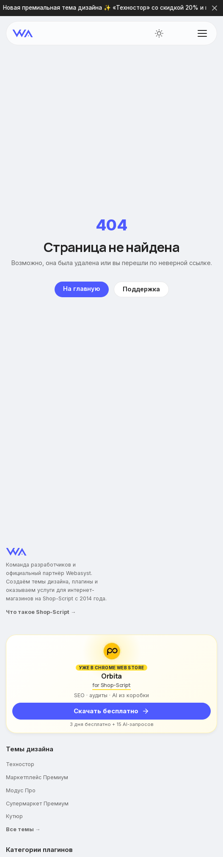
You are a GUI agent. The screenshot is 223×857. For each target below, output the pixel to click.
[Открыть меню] (202, 33)
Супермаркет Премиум (37, 803)
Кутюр (14, 816)
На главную (81, 289)
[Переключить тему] (159, 33)
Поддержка (141, 289)
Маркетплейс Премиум (37, 777)
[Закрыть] (214, 8)
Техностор (20, 764)
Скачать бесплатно (111, 711)
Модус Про (21, 790)
